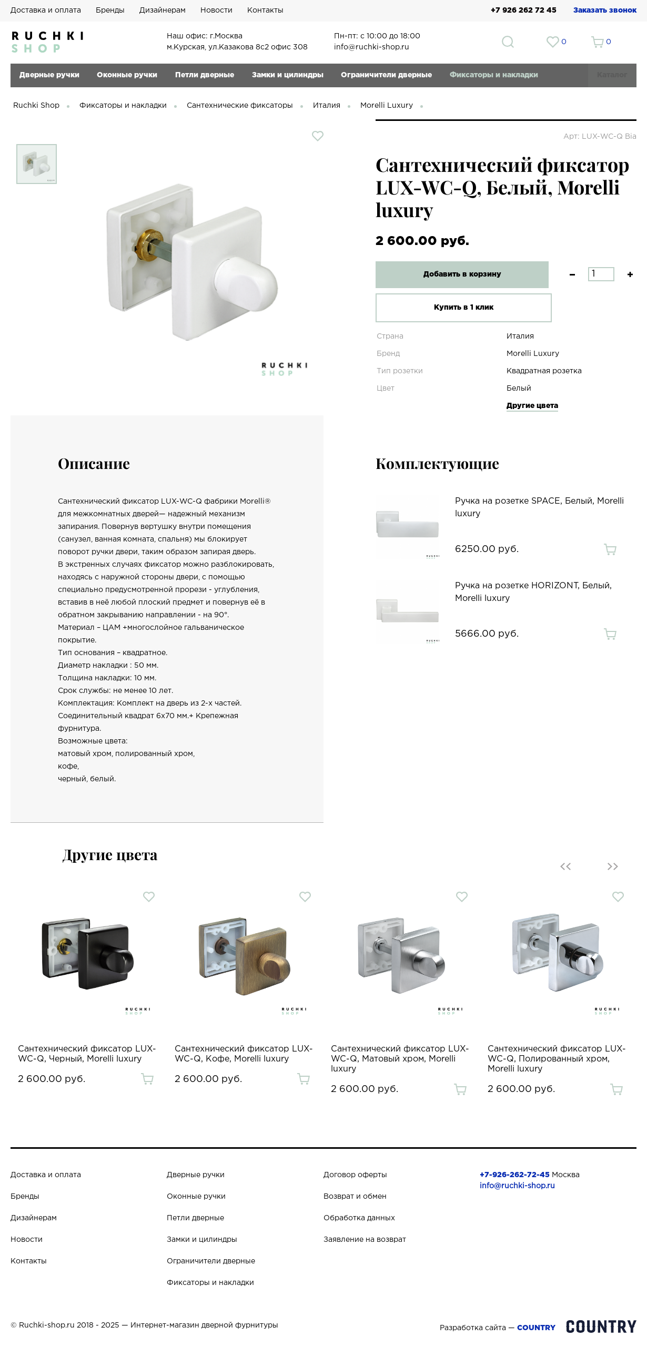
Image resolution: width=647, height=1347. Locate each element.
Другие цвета (532, 406)
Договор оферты (355, 1175)
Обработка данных (359, 1218)
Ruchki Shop (36, 106)
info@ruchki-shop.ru (517, 1186)
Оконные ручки (127, 75)
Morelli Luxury (386, 106)
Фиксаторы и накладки (494, 75)
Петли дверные (204, 75)
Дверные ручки (49, 75)
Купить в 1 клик (456, 307)
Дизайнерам (162, 10)
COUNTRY (536, 1328)
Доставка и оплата (46, 10)
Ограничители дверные (386, 75)
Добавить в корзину (457, 274)
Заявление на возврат (365, 1240)
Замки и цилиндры (288, 75)
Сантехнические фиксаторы (240, 106)
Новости (216, 10)
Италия (326, 106)
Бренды (110, 10)
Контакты (265, 10)
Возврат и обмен (355, 1196)
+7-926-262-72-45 (515, 1175)
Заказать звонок (604, 10)
